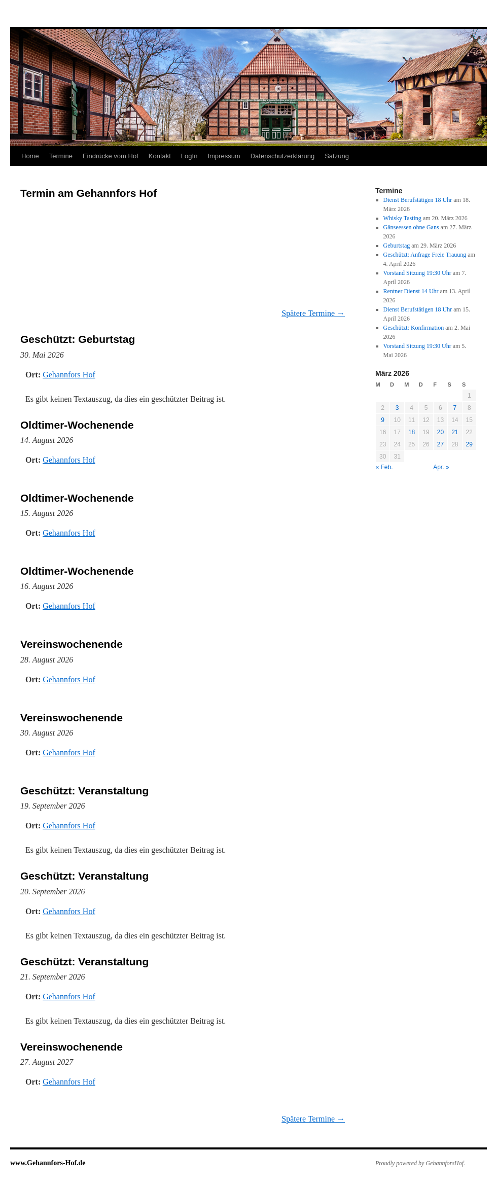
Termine (61, 156)
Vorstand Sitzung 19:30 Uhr (417, 272)
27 (440, 444)
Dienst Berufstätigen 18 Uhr (417, 199)
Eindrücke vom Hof (110, 156)
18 (411, 432)
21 (454, 432)
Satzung (337, 156)
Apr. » (441, 467)
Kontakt (160, 156)
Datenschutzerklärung (282, 156)
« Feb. (384, 467)
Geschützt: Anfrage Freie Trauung (425, 254)
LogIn (189, 156)
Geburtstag (396, 245)
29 (469, 444)
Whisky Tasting (402, 218)
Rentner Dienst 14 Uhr (411, 291)
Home (30, 156)
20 (440, 432)
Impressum (223, 156)
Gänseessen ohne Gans (411, 227)
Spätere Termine (313, 313)
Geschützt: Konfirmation (413, 327)
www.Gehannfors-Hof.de (48, 1163)
